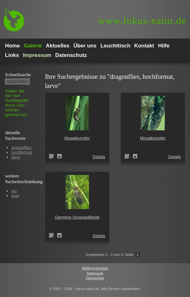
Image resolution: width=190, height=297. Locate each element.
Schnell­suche (18, 74)
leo (14, 191)
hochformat (21, 152)
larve (15, 157)
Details (99, 156)
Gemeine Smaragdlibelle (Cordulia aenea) (53, 235)
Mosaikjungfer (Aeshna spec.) (53, 156)
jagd (15, 195)
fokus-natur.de (142, 20)
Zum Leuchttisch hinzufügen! (59, 156)
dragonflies (21, 147)
